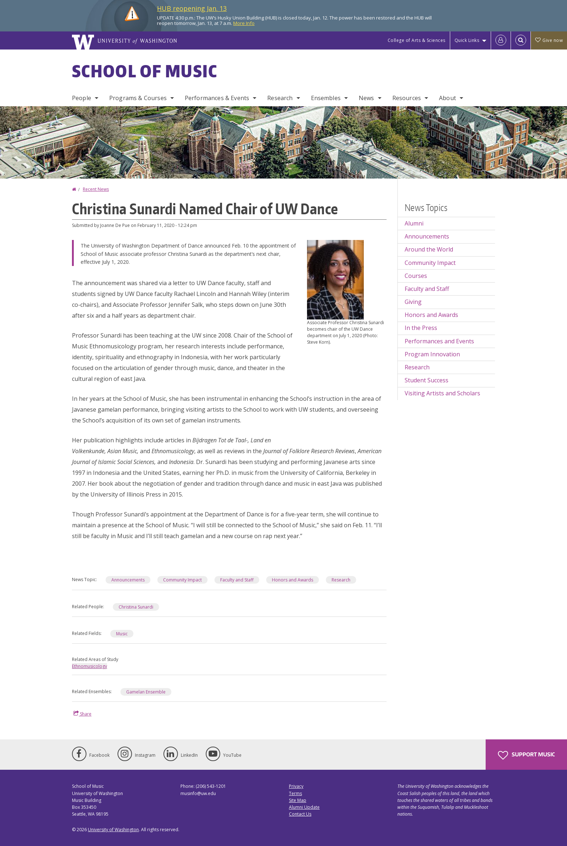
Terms (295, 793)
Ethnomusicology (89, 666)
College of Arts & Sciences (417, 40)
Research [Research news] (417, 367)
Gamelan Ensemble (146, 692)
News (366, 98)
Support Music (526, 755)
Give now (549, 40)
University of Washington (113, 829)
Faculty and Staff (236, 580)
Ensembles (326, 98)
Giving (413, 302)
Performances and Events (439, 341)
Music (122, 634)
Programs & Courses (138, 98)
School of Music (145, 71)
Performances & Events (217, 98)
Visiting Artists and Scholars (442, 393)
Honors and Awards (292, 580)
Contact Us (300, 814)
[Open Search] (520, 40)
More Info (244, 23)
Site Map (297, 800)
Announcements (128, 580)
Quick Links (467, 40)
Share (82, 713)
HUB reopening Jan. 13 (192, 8)
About (447, 98)
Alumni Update (304, 807)
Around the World (429, 249)
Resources (406, 98)
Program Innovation (432, 354)
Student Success (426, 380)
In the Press (421, 328)
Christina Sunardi (136, 607)
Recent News (96, 189)
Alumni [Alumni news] (414, 223)
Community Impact (182, 580)
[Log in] (501, 40)
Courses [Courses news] (416, 276)
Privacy (296, 786)
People (81, 98)
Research (280, 98)
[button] (335, 279)
